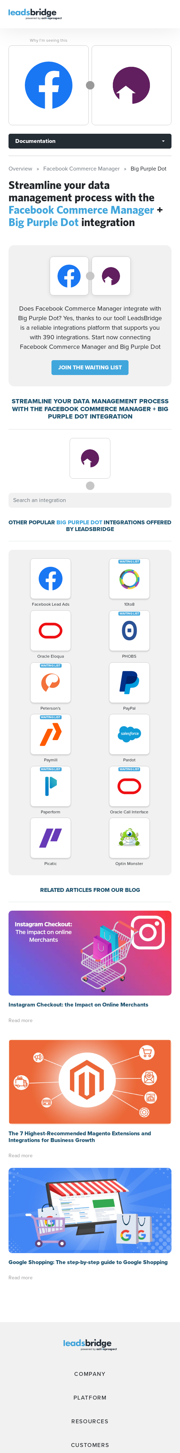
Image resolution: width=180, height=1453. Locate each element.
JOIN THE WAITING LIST (90, 367)
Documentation (35, 141)
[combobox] (90, 500)
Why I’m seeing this (48, 40)
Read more (21, 1020)
